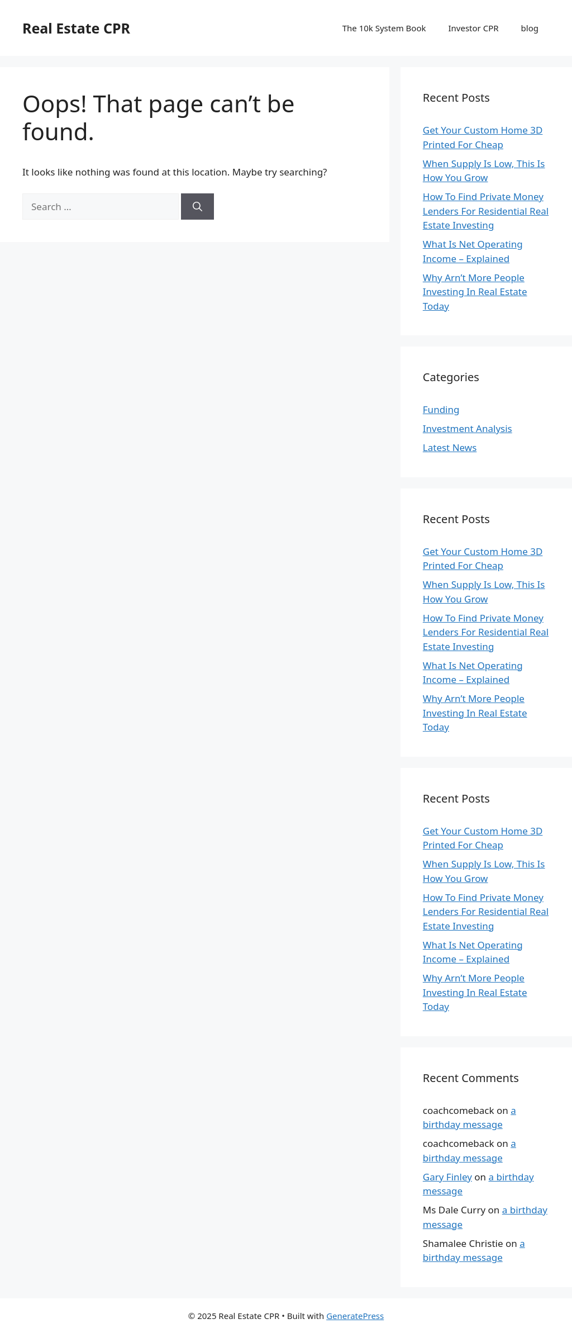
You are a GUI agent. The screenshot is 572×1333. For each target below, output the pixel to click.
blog (529, 28)
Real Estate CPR (76, 27)
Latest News (450, 447)
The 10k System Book (384, 28)
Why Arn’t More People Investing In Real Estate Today (475, 291)
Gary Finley (447, 1176)
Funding (441, 409)
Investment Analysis (467, 428)
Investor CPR (474, 28)
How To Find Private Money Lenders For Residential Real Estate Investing (486, 210)
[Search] (197, 206)
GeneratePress (355, 1315)
